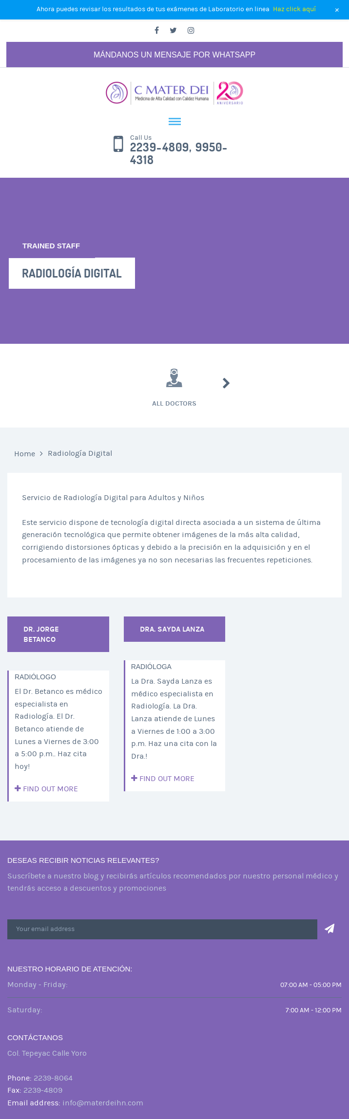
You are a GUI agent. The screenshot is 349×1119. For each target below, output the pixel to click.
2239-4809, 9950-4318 (179, 154)
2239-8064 (53, 1078)
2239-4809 (42, 1090)
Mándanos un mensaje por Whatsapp (174, 55)
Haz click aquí (294, 9)
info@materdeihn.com (102, 1103)
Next (226, 383)
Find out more (46, 788)
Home (24, 453)
